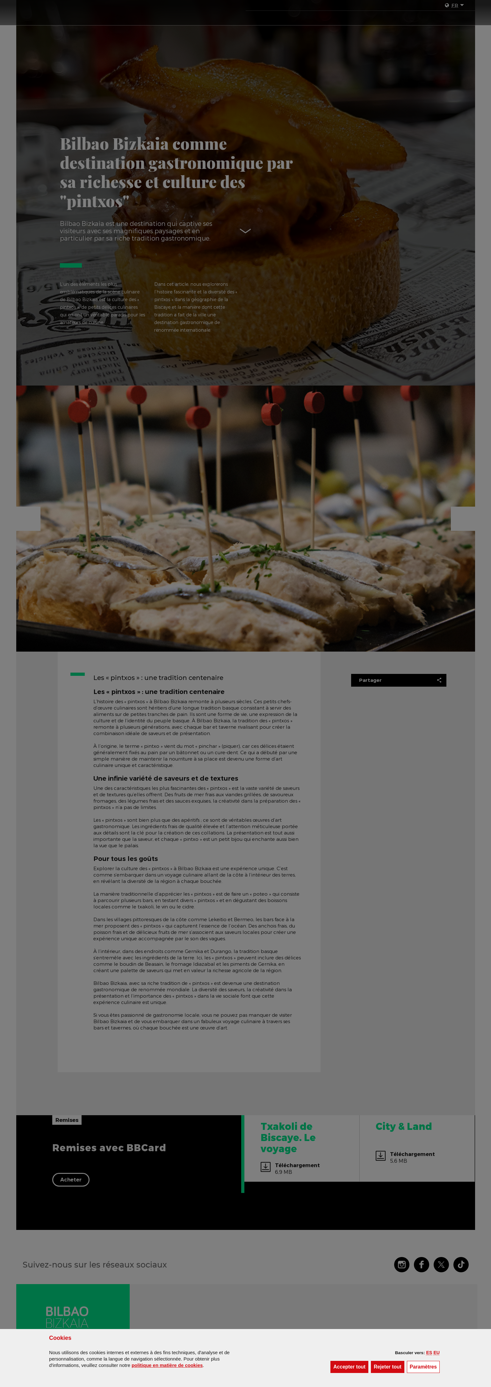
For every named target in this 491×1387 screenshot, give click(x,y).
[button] (429, 1352)
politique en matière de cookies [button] (167, 1365)
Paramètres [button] (425, 1366)
